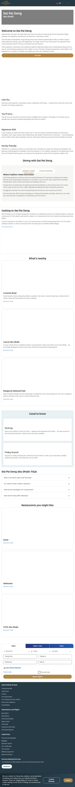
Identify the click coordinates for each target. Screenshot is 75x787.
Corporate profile (7, 688)
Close (68, 780)
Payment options (7, 743)
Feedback (6, 766)
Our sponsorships (7, 697)
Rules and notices (7, 754)
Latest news (5, 691)
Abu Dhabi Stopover (8, 730)
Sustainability (6, 705)
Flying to (43, 656)
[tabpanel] (37, 186)
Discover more (8, 301)
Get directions (6, 227)
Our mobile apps (7, 746)
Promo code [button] (7, 672)
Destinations (5, 716)
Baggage (4, 741)
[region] (37, 780)
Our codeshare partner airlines (11, 699)
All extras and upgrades (9, 738)
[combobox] (17, 651)
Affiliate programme (8, 752)
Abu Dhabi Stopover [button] (13, 668)
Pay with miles (45, 672)
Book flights (5, 713)
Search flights (37, 677)
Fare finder (5, 724)
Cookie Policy (20, 780)
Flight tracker (6, 721)
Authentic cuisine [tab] (28, 171)
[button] (58, 3)
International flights (7, 719)
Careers (4, 694)
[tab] (13, 646)
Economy (55, 651)
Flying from (9, 656)
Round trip (8, 651)
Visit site (37, 55)
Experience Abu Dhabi (8, 727)
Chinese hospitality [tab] (46, 171)
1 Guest (34, 651)
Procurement (6, 749)
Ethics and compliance (8, 702)
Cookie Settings (51, 780)
